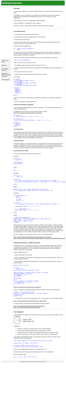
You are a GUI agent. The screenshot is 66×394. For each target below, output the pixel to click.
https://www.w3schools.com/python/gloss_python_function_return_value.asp (32, 251)
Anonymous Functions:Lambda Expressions (6, 75)
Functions (4, 65)
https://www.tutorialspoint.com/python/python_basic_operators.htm (30, 320)
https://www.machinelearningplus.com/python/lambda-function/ (29, 325)
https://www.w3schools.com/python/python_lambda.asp (27, 305)
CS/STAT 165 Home (5, 61)
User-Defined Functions (5, 69)
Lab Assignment (5, 79)
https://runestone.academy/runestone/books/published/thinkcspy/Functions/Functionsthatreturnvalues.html (39, 253)
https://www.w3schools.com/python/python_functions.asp (28, 116)
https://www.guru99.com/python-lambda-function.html (27, 327)
